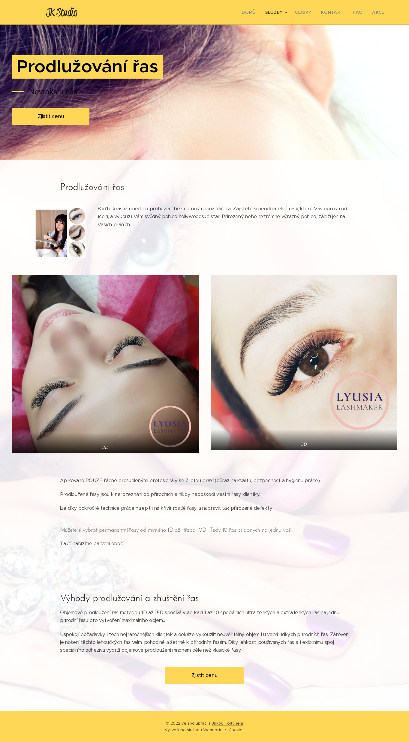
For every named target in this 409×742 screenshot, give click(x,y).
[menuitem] (259, 12)
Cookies (237, 729)
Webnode (213, 729)
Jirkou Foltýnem (227, 723)
